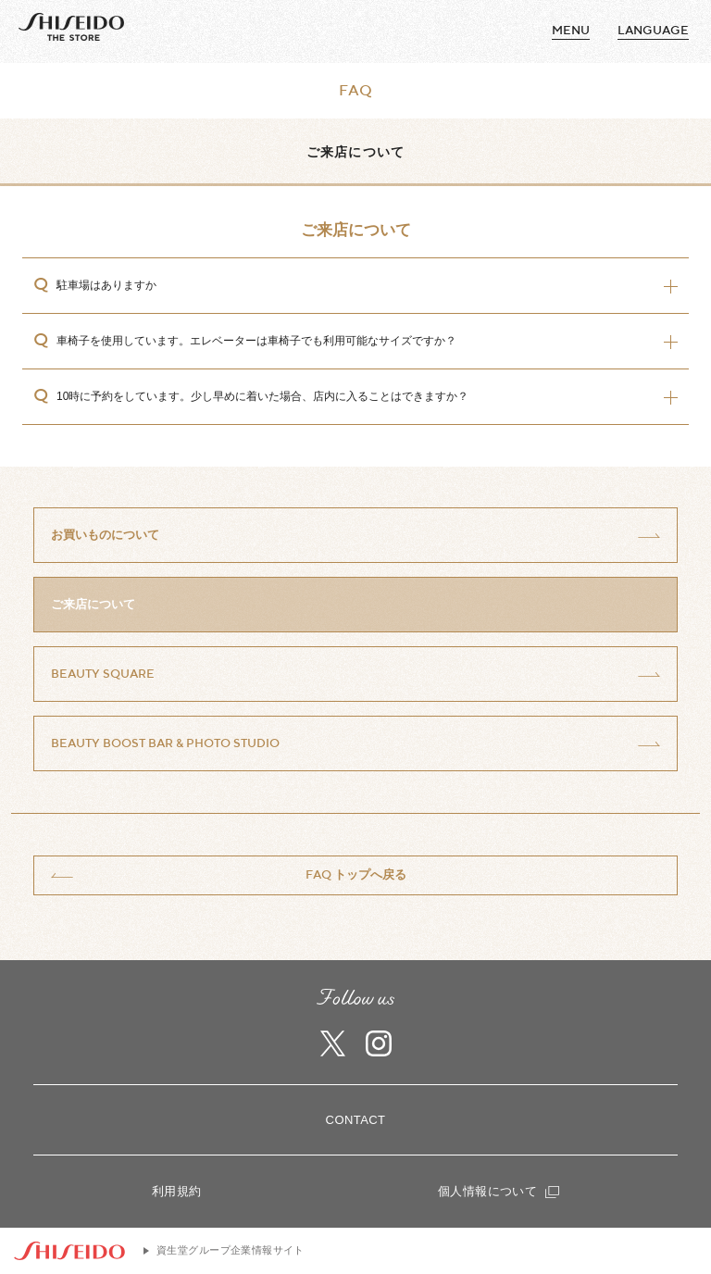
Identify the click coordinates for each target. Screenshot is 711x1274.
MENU (571, 30)
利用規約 (177, 1191)
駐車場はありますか (106, 285)
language (653, 30)
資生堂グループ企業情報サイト (230, 1249)
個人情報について (498, 1191)
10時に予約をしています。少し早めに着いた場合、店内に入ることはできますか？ (262, 396)
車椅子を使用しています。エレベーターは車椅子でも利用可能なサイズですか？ (256, 340)
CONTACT (356, 1120)
